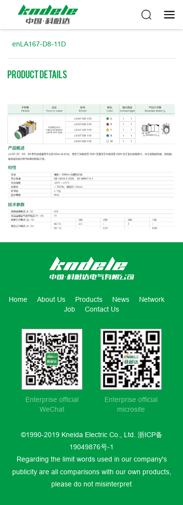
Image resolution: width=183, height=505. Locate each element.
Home (18, 299)
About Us (51, 299)
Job (69, 309)
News (120, 299)
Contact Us (102, 309)
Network (151, 299)
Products (88, 299)
